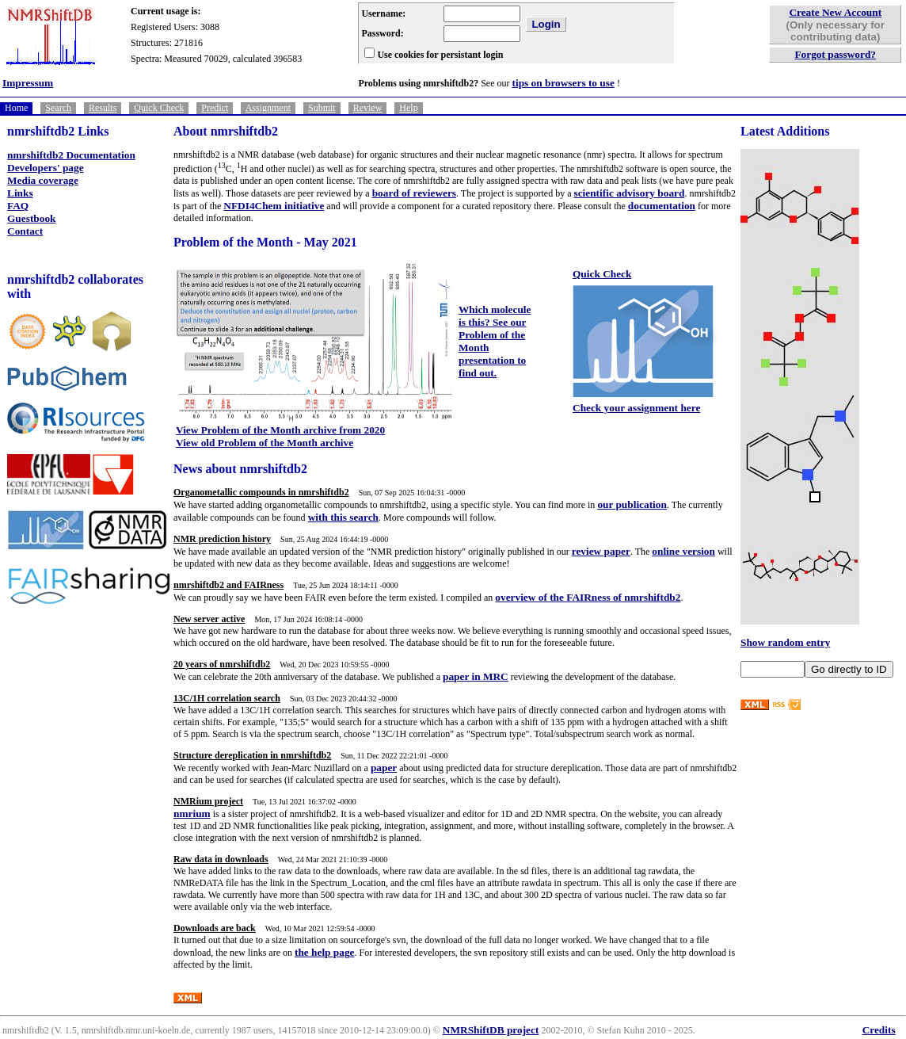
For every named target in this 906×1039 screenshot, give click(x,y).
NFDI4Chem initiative (273, 206)
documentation (661, 206)
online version (683, 551)
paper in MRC (475, 676)
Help (408, 107)
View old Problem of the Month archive (264, 443)
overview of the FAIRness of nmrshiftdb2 (587, 597)
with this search (343, 517)
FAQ (18, 206)
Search (58, 107)
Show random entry (785, 642)
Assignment (268, 107)
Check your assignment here (636, 408)
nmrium (192, 813)
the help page (325, 952)
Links (20, 193)
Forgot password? (835, 54)
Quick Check (159, 107)
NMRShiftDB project (491, 1030)
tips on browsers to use (563, 83)
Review (368, 107)
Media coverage (42, 180)
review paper (601, 551)
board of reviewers (414, 193)
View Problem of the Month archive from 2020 (280, 430)
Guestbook (31, 218)
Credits (879, 1030)
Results (102, 107)
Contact (25, 231)
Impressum (27, 83)
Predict (214, 107)
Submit (322, 107)
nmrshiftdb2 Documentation (71, 155)
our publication (632, 504)
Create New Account (835, 12)
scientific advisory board (628, 193)
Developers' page (45, 168)
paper (384, 768)
